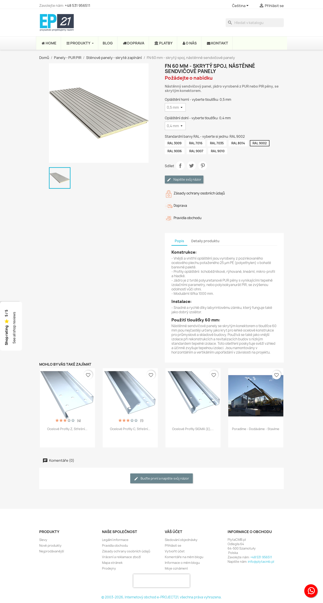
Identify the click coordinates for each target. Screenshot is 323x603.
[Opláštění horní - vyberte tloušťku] (175, 107)
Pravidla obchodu (115, 545)
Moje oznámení (176, 568)
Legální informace (115, 540)
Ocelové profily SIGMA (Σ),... (193, 429)
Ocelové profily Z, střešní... (67, 429)
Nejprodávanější (51, 551)
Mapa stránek (112, 563)
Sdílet (180, 165)
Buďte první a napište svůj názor (161, 478)
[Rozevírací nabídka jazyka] (241, 6)
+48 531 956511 (77, 5)
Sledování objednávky (181, 540)
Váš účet (173, 531)
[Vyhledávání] (255, 22)
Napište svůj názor (184, 179)
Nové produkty (50, 545)
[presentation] (161, 580)
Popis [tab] (179, 241)
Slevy (43, 540)
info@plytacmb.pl (261, 561)
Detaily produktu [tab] (205, 241)
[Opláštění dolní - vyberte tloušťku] (175, 126)
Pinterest (202, 165)
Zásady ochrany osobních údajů (126, 551)
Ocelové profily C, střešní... (130, 429)
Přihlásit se (173, 545)
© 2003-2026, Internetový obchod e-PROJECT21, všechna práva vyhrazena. (161, 597)
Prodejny (109, 568)
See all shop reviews (14, 328)
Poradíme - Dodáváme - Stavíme (255, 429)
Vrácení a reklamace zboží (121, 557)
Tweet (191, 165)
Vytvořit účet (175, 551)
